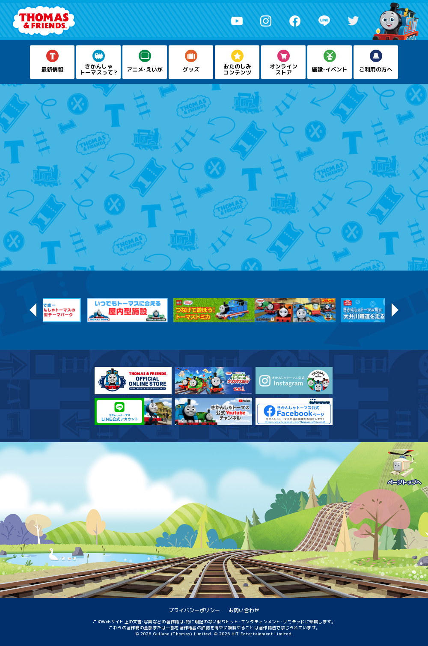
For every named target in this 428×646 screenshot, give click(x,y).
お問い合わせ (244, 610)
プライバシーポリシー (194, 610)
